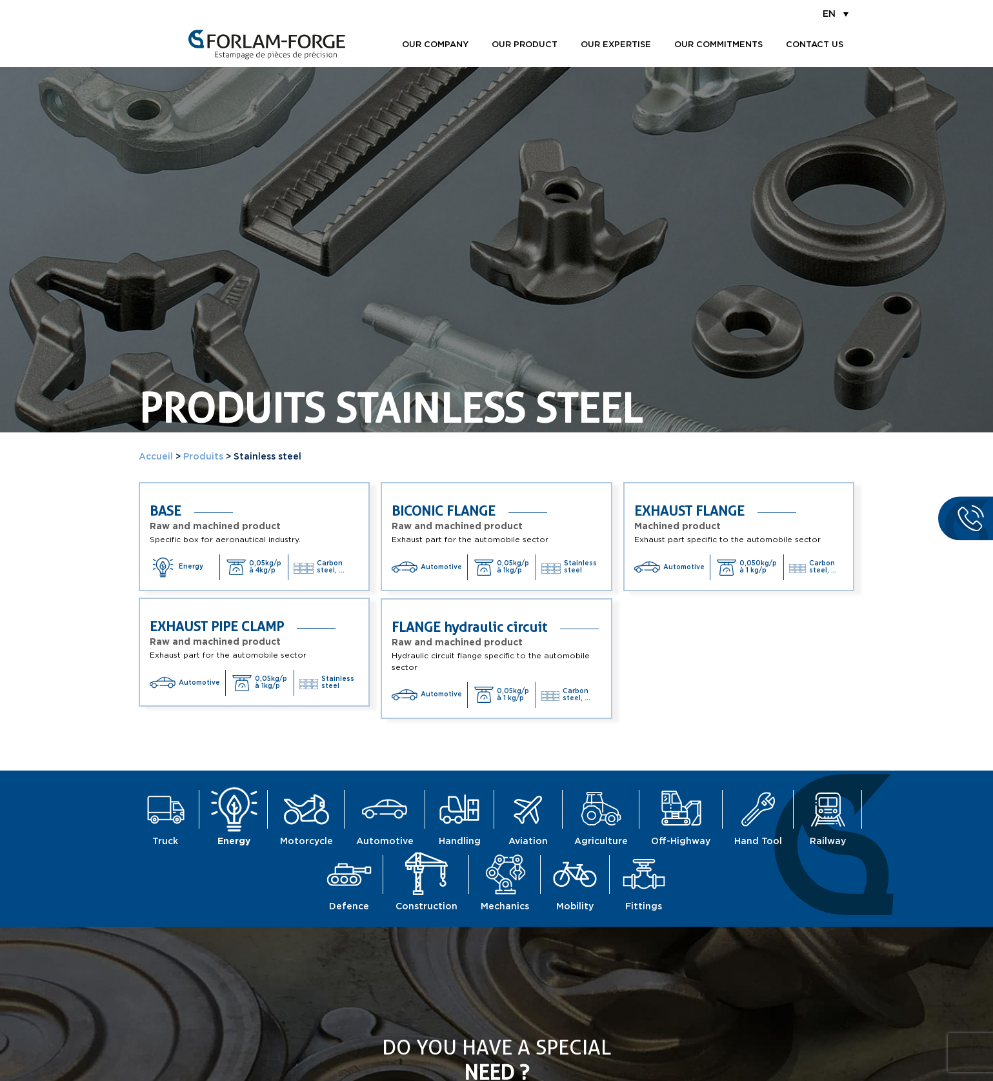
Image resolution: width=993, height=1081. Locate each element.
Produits (203, 456)
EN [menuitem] (829, 14)
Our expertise (616, 45)
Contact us (814, 45)
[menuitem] (835, 13)
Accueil (156, 456)
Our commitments (718, 45)
